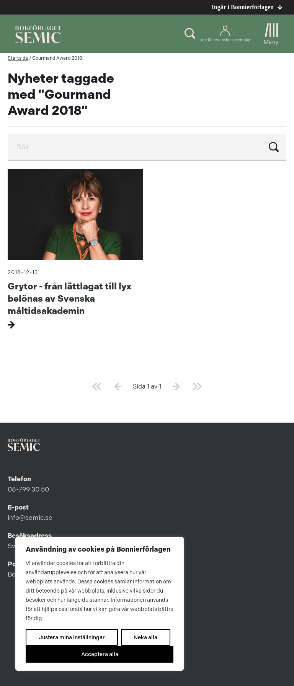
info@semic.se (30, 517)
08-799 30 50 (28, 489)
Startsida (18, 58)
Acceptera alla (99, 654)
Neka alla (145, 637)
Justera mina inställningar (72, 637)
